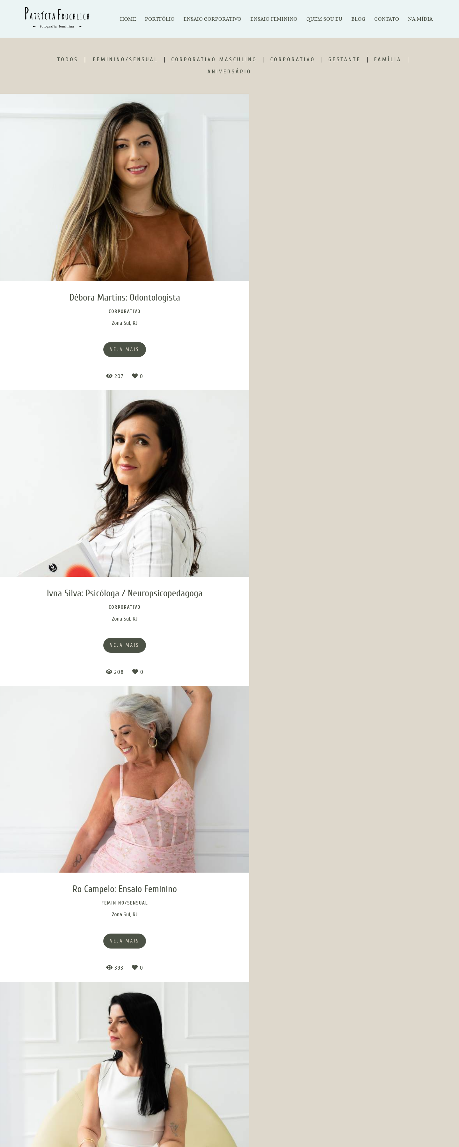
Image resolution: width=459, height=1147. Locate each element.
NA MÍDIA (420, 19)
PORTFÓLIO (160, 19)
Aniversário (229, 72)
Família (387, 60)
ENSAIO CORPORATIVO (212, 19)
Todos (67, 60)
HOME (128, 19)
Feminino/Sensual (125, 60)
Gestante (344, 60)
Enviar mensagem (356, 1092)
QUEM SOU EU (324, 19)
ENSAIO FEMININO (273, 19)
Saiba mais (163, 1109)
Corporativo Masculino (214, 60)
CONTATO (386, 19)
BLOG (358, 19)
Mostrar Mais (229, 1011)
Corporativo (292, 60)
